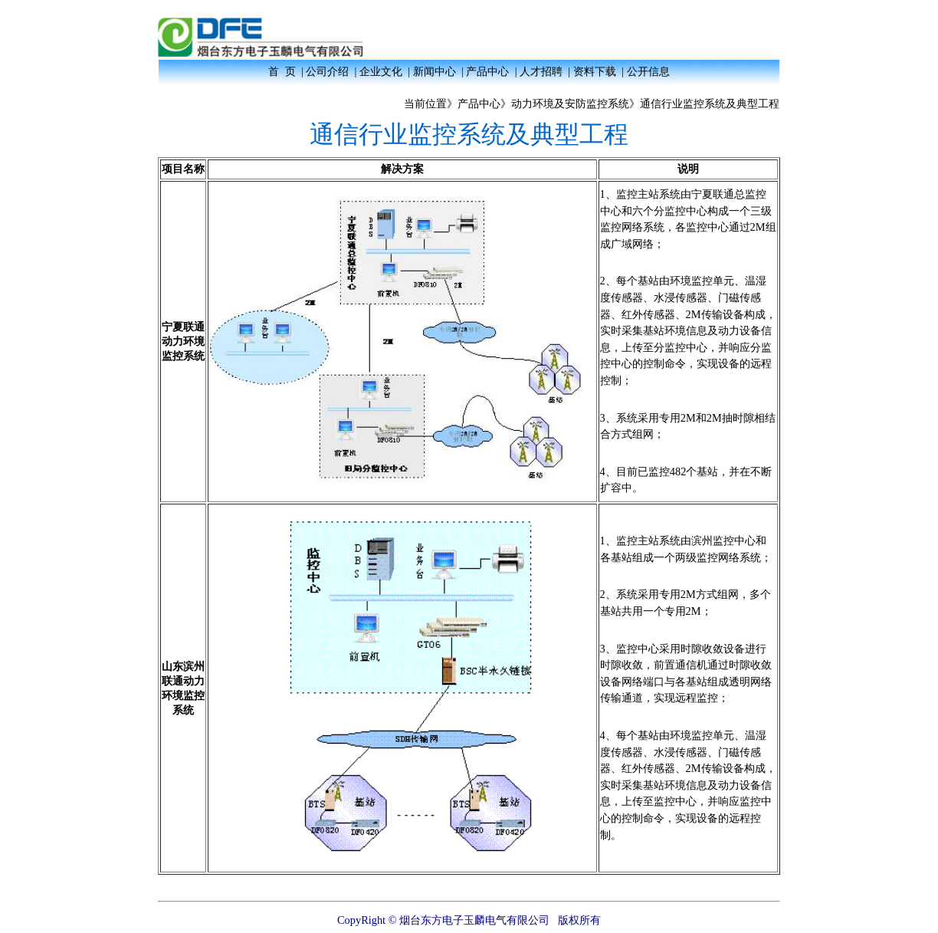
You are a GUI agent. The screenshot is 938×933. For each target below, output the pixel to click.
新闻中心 (434, 71)
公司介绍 (327, 71)
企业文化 (380, 71)
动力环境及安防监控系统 (570, 103)
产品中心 (487, 71)
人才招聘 (541, 71)
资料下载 (594, 71)
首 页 (281, 71)
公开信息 (648, 71)
